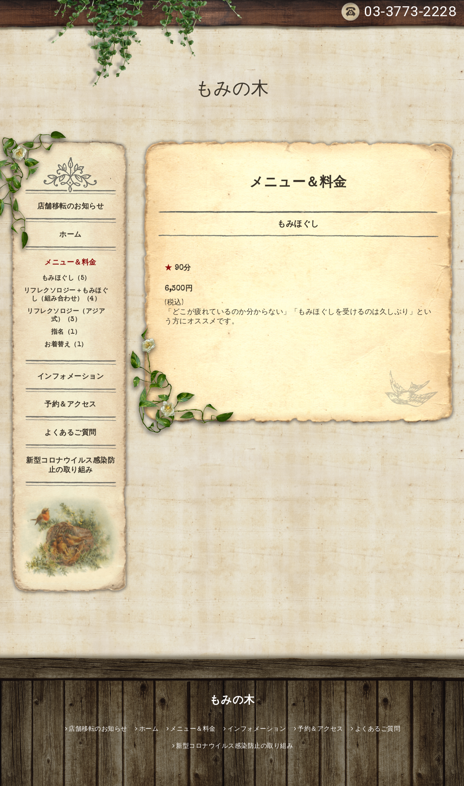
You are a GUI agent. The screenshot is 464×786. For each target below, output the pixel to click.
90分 (183, 268)
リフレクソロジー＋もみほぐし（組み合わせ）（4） (66, 295)
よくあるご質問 (70, 433)
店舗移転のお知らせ (70, 207)
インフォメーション (70, 377)
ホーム (70, 235)
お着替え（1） (66, 345)
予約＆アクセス (70, 405)
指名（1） (66, 332)
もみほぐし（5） (66, 278)
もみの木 (232, 91)
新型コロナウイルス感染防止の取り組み (70, 466)
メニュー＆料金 (70, 263)
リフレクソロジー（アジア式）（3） (66, 316)
